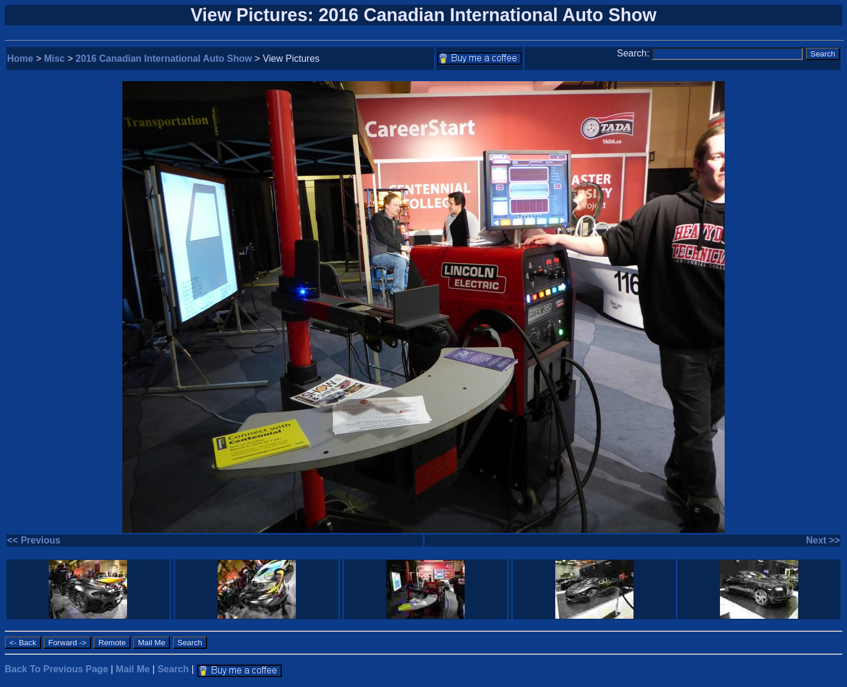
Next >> (823, 540)
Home (20, 59)
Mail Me (133, 669)
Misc (54, 59)
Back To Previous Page (56, 669)
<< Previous (34, 540)
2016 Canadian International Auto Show (164, 59)
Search (173, 669)
